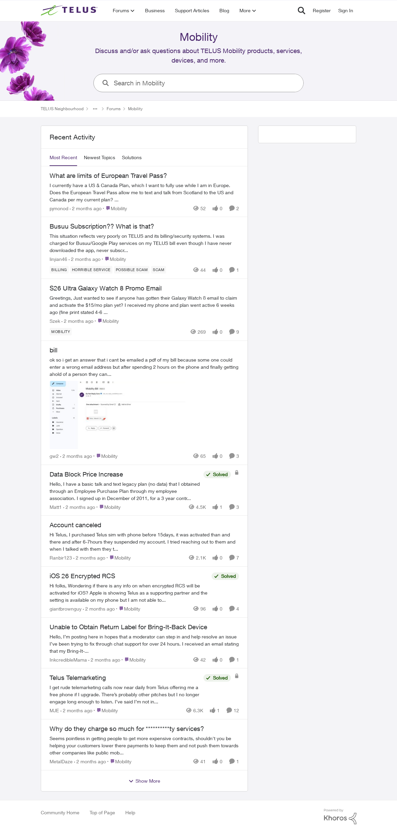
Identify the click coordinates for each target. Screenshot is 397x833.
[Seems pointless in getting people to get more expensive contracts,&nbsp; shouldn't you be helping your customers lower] (144, 745)
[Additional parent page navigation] (95, 109)
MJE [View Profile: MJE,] (54, 710)
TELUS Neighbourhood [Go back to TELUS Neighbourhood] (62, 108)
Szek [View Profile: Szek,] (55, 321)
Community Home (60, 812)
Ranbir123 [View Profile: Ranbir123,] (61, 558)
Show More (144, 781)
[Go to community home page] (70, 10)
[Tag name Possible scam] (131, 269)
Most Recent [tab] (63, 157)
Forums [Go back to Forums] (114, 108)
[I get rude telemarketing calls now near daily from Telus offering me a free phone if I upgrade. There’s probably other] (125, 694)
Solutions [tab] (132, 157)
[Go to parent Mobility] (115, 208)
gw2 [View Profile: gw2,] (54, 456)
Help (130, 812)
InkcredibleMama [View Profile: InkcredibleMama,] (68, 659)
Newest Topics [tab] (99, 157)
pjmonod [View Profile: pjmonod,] (59, 208)
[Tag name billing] (59, 269)
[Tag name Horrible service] (91, 269)
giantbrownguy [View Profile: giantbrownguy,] (66, 609)
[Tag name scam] (158, 269)
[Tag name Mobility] (61, 331)
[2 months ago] (86, 208)
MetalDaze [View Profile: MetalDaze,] (61, 761)
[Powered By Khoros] (340, 816)
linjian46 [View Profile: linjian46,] (58, 259)
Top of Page (102, 812)
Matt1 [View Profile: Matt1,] (56, 507)
